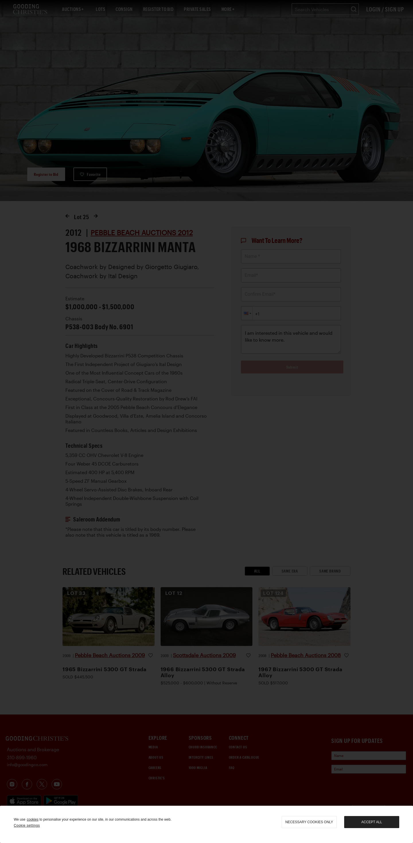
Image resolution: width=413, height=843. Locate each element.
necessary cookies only (309, 822)
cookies (32, 819)
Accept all (371, 822)
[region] (206, 824)
